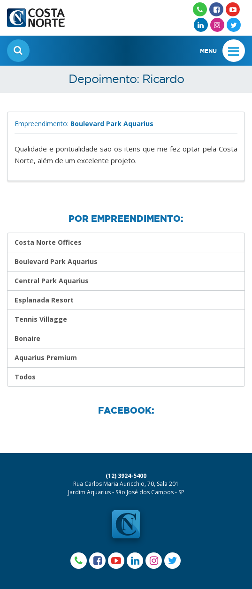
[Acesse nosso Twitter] (234, 25)
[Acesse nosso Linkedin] (201, 25)
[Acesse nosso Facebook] (216, 9)
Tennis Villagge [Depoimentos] (41, 319)
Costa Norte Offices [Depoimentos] (48, 242)
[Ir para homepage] (36, 13)
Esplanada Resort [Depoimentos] (44, 299)
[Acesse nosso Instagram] (217, 25)
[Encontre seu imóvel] (18, 50)
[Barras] (233, 50)
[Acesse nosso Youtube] (233, 9)
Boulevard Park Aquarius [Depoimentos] (56, 261)
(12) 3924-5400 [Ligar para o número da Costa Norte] (126, 476)
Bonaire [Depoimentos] (27, 338)
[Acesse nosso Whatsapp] (200, 9)
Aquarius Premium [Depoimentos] (46, 357)
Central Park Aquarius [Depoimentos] (52, 280)
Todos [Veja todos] (25, 376)
